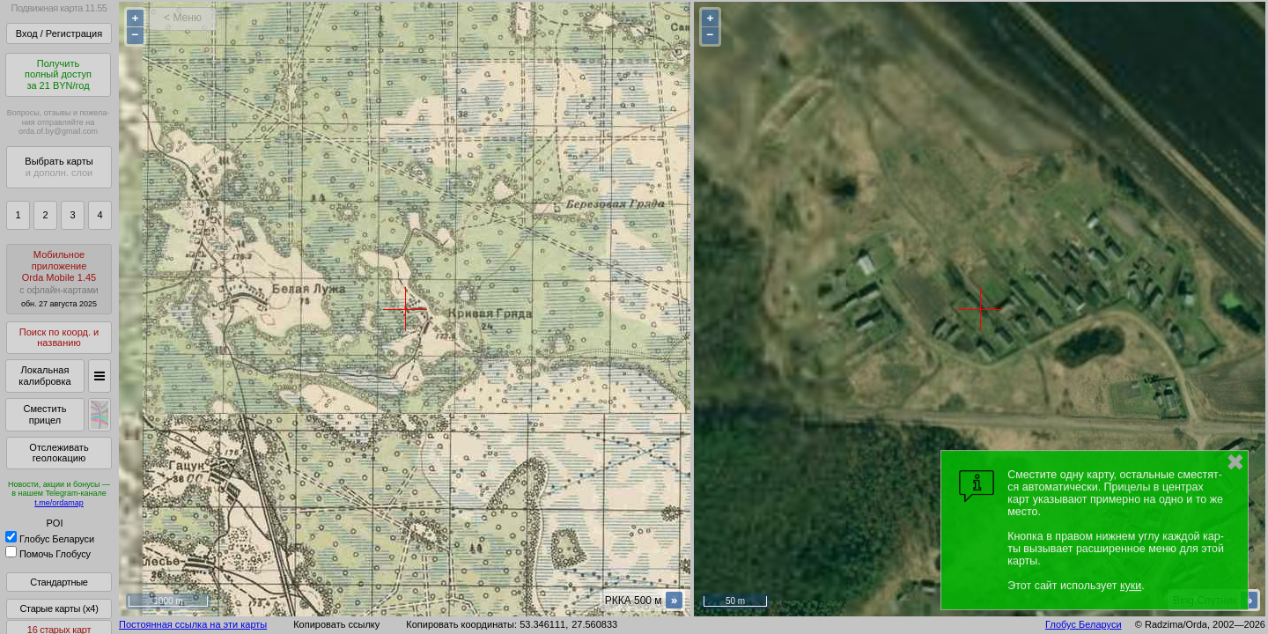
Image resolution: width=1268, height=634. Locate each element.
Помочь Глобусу (48, 554)
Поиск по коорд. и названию (59, 338)
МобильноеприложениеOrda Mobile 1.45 (59, 278)
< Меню (183, 17)
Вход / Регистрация (59, 33)
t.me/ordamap (59, 502)
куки (1130, 585)
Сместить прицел (44, 414)
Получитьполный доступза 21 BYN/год (58, 74)
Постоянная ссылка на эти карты (193, 624)
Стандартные (58, 582)
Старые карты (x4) (58, 608)
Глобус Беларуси (49, 539)
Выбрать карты (58, 167)
